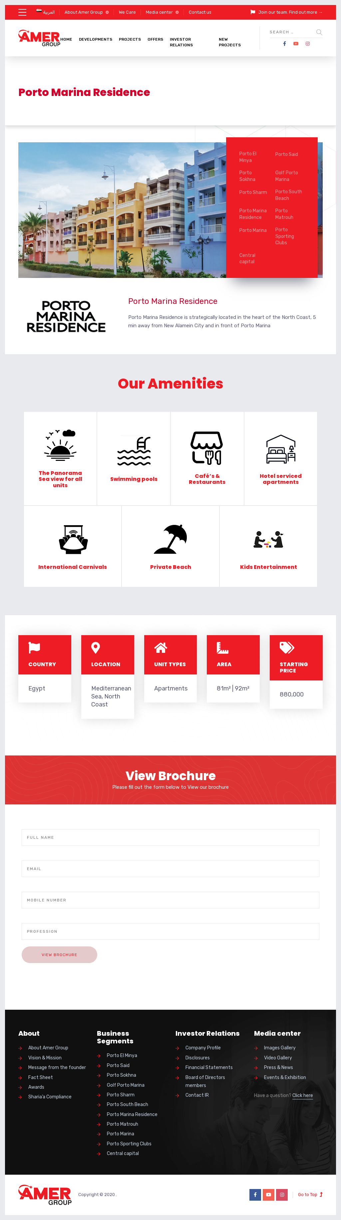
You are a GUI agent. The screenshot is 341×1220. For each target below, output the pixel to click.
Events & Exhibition (285, 1077)
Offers (155, 39)
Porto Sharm (253, 192)
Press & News (278, 1067)
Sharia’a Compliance (50, 1097)
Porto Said (286, 154)
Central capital (247, 259)
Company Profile (203, 1048)
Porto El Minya (247, 157)
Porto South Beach (288, 195)
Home (66, 39)
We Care (127, 12)
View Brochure (59, 954)
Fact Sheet (40, 1077)
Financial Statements (209, 1067)
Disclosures (197, 1058)
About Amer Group (84, 12)
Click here (302, 1095)
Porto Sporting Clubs (284, 236)
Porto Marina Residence (253, 214)
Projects (130, 39)
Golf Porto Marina (286, 176)
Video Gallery (278, 1058)
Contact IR (197, 1095)
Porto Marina (253, 230)
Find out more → (306, 12)
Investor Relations (181, 42)
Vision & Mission (45, 1058)
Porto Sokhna (247, 176)
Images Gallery (280, 1048)
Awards (36, 1087)
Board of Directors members (205, 1081)
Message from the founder (57, 1067)
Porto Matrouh (284, 214)
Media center (159, 12)
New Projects (230, 42)
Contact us (200, 12)
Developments (95, 39)
